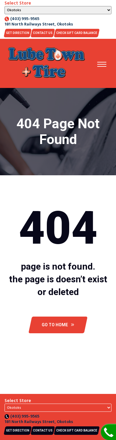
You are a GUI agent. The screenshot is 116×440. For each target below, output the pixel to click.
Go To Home (58, 324)
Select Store (18, 3)
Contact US (43, 33)
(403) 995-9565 (22, 19)
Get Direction (17, 33)
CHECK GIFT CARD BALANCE (76, 33)
